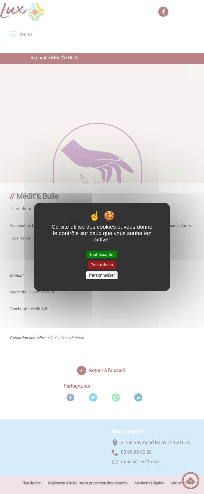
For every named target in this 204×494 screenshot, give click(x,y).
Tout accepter (102, 254)
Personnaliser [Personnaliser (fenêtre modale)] (102, 275)
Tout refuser (102, 265)
